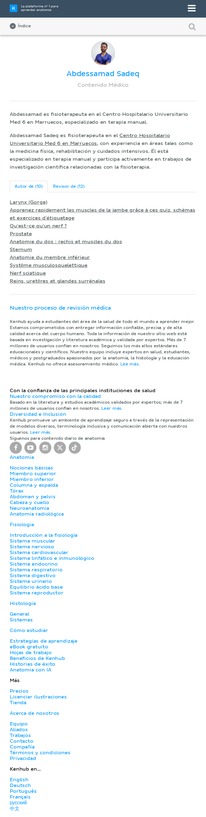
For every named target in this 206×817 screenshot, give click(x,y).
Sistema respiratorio (36, 569)
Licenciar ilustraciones (38, 696)
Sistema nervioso (32, 546)
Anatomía (22, 457)
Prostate (21, 233)
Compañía (22, 747)
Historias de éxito (32, 664)
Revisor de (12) (68, 186)
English (19, 779)
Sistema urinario (31, 581)
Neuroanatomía (29, 508)
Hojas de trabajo (31, 652)
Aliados (19, 729)
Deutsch (20, 785)
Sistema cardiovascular (39, 552)
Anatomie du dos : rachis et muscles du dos (66, 241)
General (19, 614)
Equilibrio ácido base (36, 587)
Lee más (129, 364)
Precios (19, 691)
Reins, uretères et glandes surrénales (57, 281)
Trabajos (20, 735)
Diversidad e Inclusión (38, 414)
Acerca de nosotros (34, 713)
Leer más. (111, 408)
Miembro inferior (32, 479)
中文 (14, 808)
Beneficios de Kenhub (37, 658)
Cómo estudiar (29, 630)
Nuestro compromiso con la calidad (55, 396)
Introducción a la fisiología (43, 535)
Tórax (17, 491)
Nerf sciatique (28, 273)
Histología (23, 603)
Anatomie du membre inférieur (50, 257)
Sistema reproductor (37, 592)
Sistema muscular (32, 541)
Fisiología (22, 524)
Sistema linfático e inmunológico (52, 558)
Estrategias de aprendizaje (43, 641)
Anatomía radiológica (37, 514)
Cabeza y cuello (29, 502)
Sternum (21, 249)
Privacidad (23, 758)
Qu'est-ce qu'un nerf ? (38, 226)
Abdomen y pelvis (33, 496)
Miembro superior (33, 473)
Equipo (19, 723)
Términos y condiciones (40, 752)
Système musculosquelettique (49, 265)
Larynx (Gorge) (28, 202)
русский (18, 802)
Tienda (18, 702)
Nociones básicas (31, 468)
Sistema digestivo (33, 575)
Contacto (21, 741)
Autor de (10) (29, 186)
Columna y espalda (34, 485)
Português (23, 791)
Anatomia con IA (30, 669)
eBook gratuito (29, 646)
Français (20, 797)
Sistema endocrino (34, 564)
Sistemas (21, 619)
